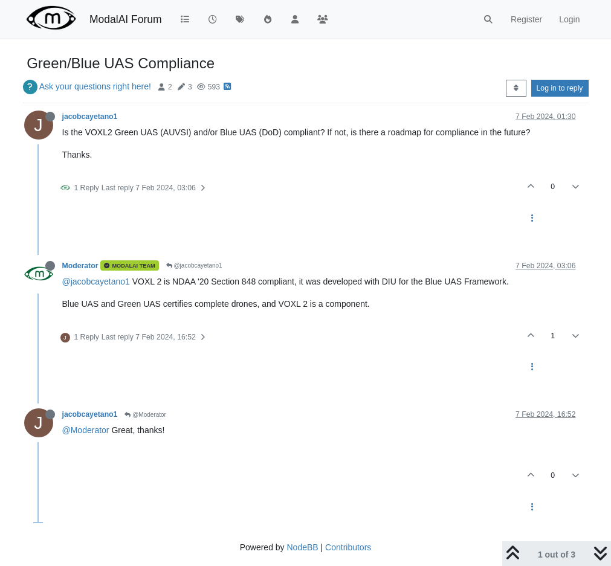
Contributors (348, 547)
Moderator (80, 266)
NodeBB (302, 547)
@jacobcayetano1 (194, 265)
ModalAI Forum (125, 19)
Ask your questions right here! (95, 86)
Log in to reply (560, 88)
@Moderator (145, 414)
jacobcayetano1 (90, 116)
